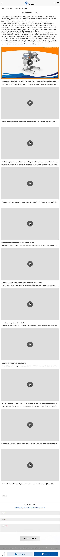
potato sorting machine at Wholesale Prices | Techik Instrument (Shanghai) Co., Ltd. (30, 121)
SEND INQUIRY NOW (30, 538)
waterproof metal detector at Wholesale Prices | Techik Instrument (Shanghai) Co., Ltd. (30, 81)
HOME (3, 8)
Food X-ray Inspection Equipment (13, 363)
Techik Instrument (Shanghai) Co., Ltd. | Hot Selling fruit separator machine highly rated (30, 403)
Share (3, 554)
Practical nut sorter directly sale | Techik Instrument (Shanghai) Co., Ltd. (27, 484)
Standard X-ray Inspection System (13, 323)
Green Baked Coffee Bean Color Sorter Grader (18, 242)
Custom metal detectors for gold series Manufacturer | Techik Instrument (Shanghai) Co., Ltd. (30, 202)
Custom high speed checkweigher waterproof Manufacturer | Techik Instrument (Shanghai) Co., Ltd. (30, 162)
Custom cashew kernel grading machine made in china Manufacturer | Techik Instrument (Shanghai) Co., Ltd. (30, 443)
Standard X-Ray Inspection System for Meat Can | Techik (21, 282)
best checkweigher (21, 8)
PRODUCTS (10, 8)
